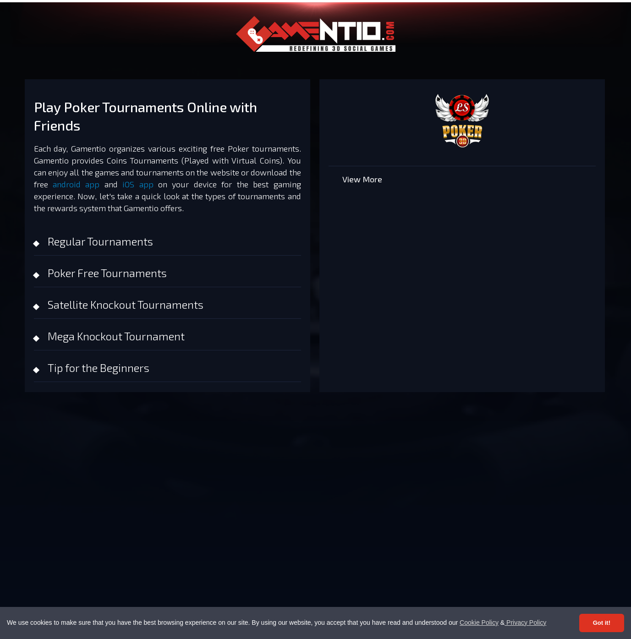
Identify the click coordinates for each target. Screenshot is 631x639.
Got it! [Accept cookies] (601, 622)
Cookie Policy (479, 622)
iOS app (137, 184)
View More (362, 179)
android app (76, 184)
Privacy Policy (525, 622)
